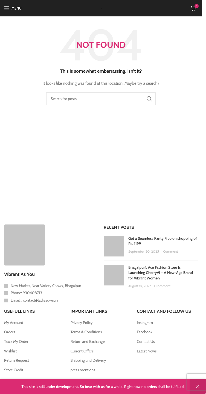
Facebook (144, 331)
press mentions (83, 369)
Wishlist (10, 351)
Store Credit (13, 369)
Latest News (146, 351)
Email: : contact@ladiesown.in (34, 300)
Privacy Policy (82, 322)
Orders (9, 331)
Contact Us (146, 341)
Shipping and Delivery (88, 360)
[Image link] (24, 244)
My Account (13, 322)
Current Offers (82, 351)
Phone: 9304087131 (27, 292)
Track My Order (16, 341)
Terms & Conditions (86, 331)
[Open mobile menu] (12, 8)
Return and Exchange (88, 341)
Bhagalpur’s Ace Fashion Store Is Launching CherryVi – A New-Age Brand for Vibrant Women (160, 273)
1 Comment (169, 251)
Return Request (16, 360)
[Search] (101, 98)
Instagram (145, 322)
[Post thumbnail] (114, 246)
